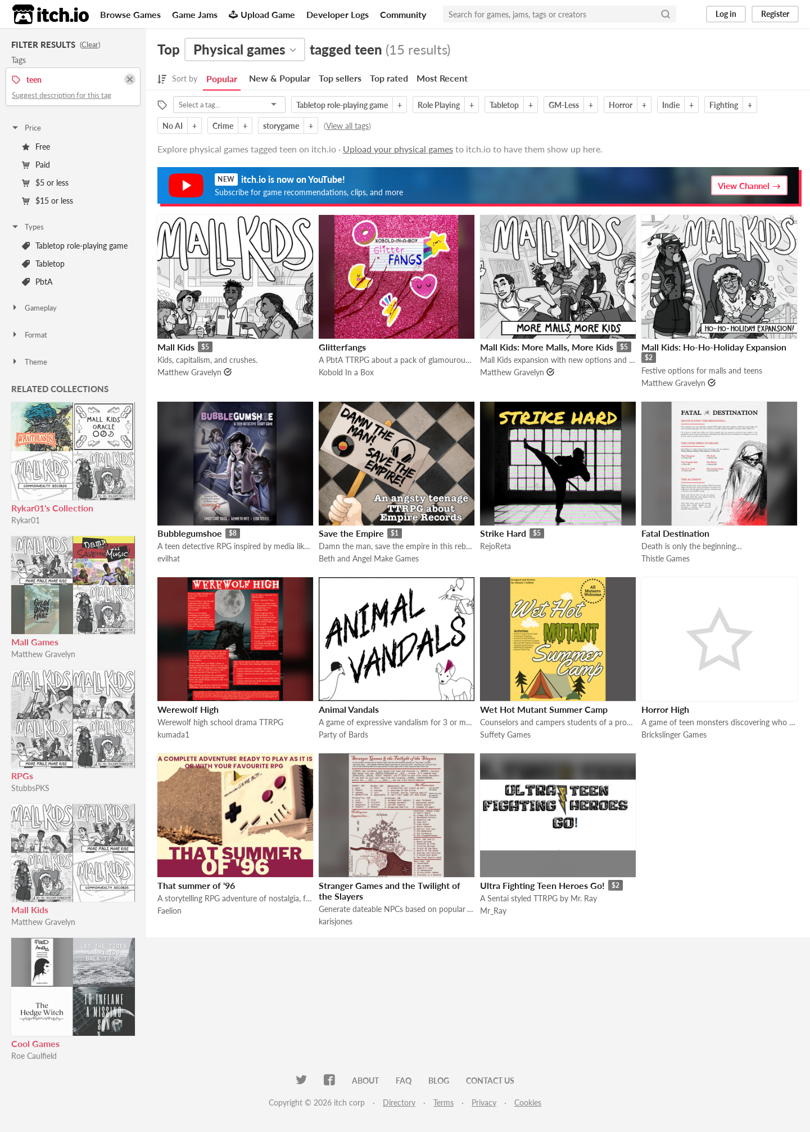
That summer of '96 (196, 885)
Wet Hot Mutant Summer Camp (544, 709)
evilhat (168, 558)
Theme (29, 361)
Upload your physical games (398, 148)
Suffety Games (505, 734)
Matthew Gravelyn (43, 654)
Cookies (527, 1102)
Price (26, 127)
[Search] (665, 14)
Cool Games (35, 1043)
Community (403, 14)
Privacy (484, 1102)
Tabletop (43, 263)
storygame (281, 126)
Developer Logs (337, 14)
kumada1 (173, 734)
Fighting (723, 105)
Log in (726, 14)
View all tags (347, 126)
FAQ (403, 1080)
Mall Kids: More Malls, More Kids (546, 347)
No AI (172, 126)
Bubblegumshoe (189, 533)
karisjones (335, 921)
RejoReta (495, 546)
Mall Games (34, 641)
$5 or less (45, 182)
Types (27, 226)
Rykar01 (25, 520)
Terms (443, 1102)
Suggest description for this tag (61, 95)
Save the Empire (351, 533)
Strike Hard (503, 533)
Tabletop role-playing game (75, 245)
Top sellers (340, 78)
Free (36, 146)
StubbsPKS (30, 788)
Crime (222, 126)
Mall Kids (29, 909)
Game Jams (195, 14)
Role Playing (439, 105)
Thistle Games (665, 558)
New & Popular (279, 78)
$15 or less (47, 200)
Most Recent (442, 78)
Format (29, 334)
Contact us (490, 1080)
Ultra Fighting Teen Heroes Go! (542, 885)
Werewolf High (188, 709)
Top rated (389, 78)
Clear (90, 44)
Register (775, 14)
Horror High (665, 709)
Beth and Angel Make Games (369, 558)
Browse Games (130, 14)
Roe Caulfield (34, 1056)
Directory (399, 1102)
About (365, 1080)
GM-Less (564, 105)
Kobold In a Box (346, 372)
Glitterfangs (342, 347)
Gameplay (34, 307)
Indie (671, 105)
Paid (36, 164)
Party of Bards (343, 734)
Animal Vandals (349, 709)
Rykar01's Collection (52, 507)
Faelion (169, 910)
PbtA (37, 281)
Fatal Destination (675, 533)
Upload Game (262, 14)
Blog (438, 1080)
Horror (620, 105)
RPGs (22, 775)
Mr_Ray (493, 910)
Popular (221, 78)
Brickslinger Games (674, 734)
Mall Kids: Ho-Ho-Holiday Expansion (713, 347)
